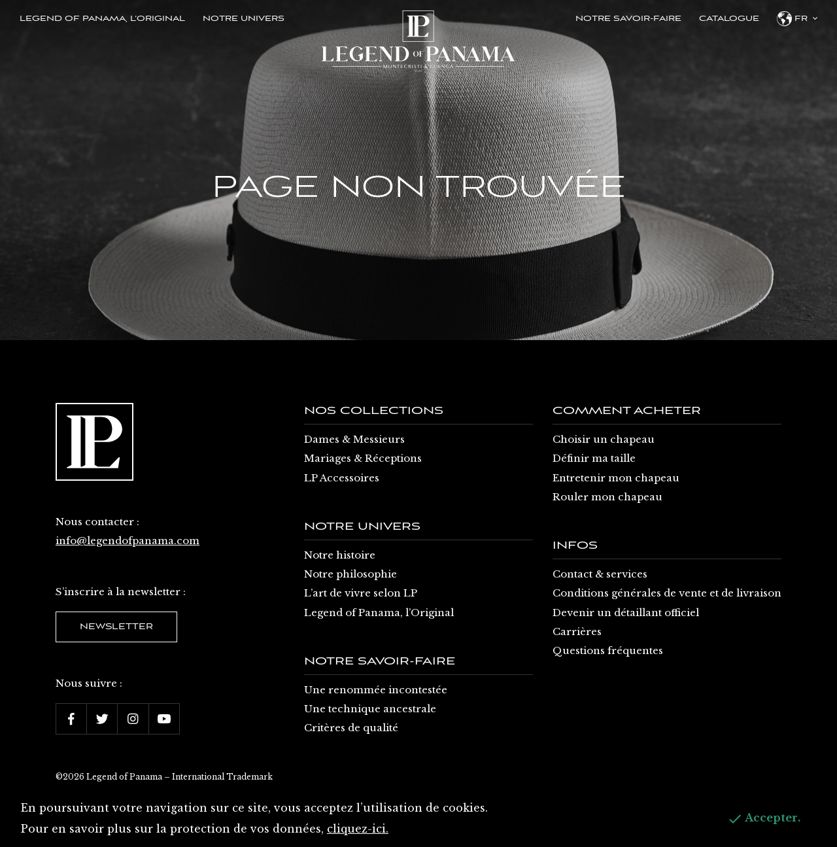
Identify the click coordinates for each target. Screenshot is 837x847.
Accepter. (763, 819)
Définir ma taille (594, 458)
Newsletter (116, 627)
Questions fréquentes (608, 650)
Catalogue (729, 19)
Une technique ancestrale (370, 708)
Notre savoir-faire (628, 19)
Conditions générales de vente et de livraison (667, 593)
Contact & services (600, 574)
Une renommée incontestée (375, 689)
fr (797, 18)
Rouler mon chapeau (607, 497)
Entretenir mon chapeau (616, 478)
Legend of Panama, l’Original (102, 19)
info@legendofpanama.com (127, 540)
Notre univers (243, 19)
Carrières (577, 631)
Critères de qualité (351, 727)
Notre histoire (339, 555)
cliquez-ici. (357, 828)
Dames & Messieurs (354, 439)
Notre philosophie (350, 574)
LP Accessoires (341, 478)
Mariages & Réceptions (363, 458)
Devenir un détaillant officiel (626, 612)
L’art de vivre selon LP (360, 593)
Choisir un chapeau (604, 439)
